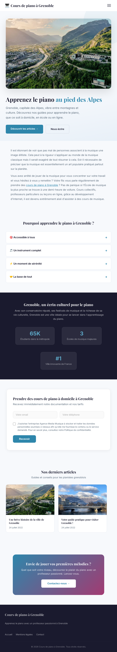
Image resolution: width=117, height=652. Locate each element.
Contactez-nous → (58, 583)
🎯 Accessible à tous (22, 237)
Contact (40, 634)
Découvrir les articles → (24, 128)
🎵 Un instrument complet (25, 250)
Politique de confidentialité (77, 430)
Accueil (8, 634)
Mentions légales (24, 634)
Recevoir (24, 439)
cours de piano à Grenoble (42, 185)
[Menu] (109, 5)
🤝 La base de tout (21, 276)
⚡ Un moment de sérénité (26, 263)
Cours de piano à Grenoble (29, 5)
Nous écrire (57, 129)
